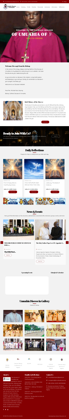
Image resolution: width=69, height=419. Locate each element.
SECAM (29, 363)
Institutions (47, 7)
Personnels (40, 7)
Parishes (34, 7)
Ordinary (23, 7)
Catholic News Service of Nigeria (61, 366)
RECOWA (40, 364)
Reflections (61, 7)
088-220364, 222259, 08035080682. (29, 1)
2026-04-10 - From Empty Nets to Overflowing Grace (33, 378)
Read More (45, 122)
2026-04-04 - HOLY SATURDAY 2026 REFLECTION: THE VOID (33, 383)
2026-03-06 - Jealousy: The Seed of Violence (33, 387)
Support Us (56, 136)
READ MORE (34, 42)
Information (54, 7)
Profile (28, 7)
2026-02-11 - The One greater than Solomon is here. (33, 392)
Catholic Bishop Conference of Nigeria (18, 365)
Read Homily (12, 191)
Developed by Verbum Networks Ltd (57, 416)
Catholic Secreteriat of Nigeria (50, 366)
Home (17, 7)
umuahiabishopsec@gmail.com (11, 1)
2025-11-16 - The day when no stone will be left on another (34, 397)
